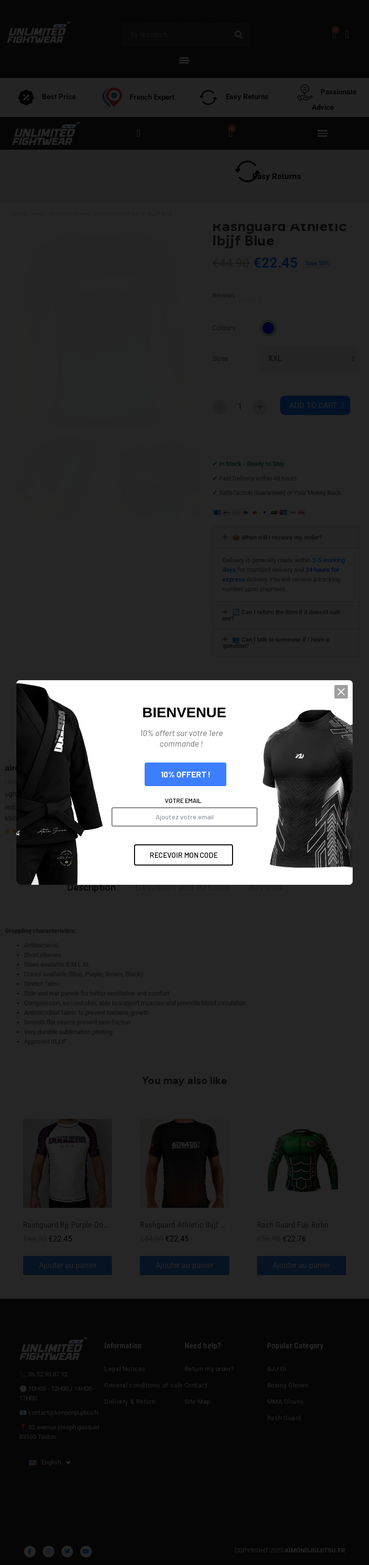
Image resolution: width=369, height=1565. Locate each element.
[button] (341, 691)
